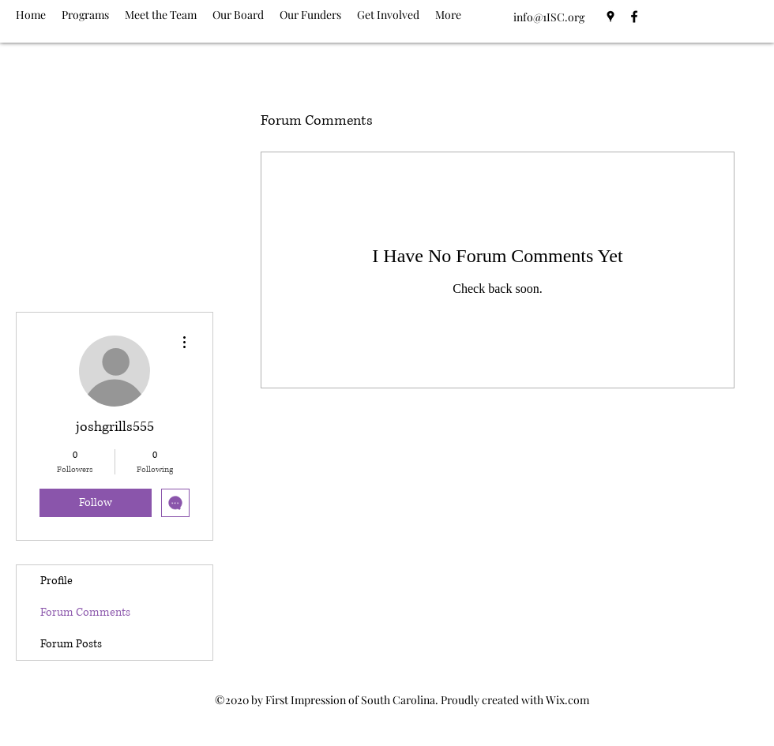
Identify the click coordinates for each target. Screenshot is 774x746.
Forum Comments (85, 612)
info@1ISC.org (548, 16)
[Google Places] (610, 16)
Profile (56, 580)
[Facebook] (634, 16)
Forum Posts (71, 643)
